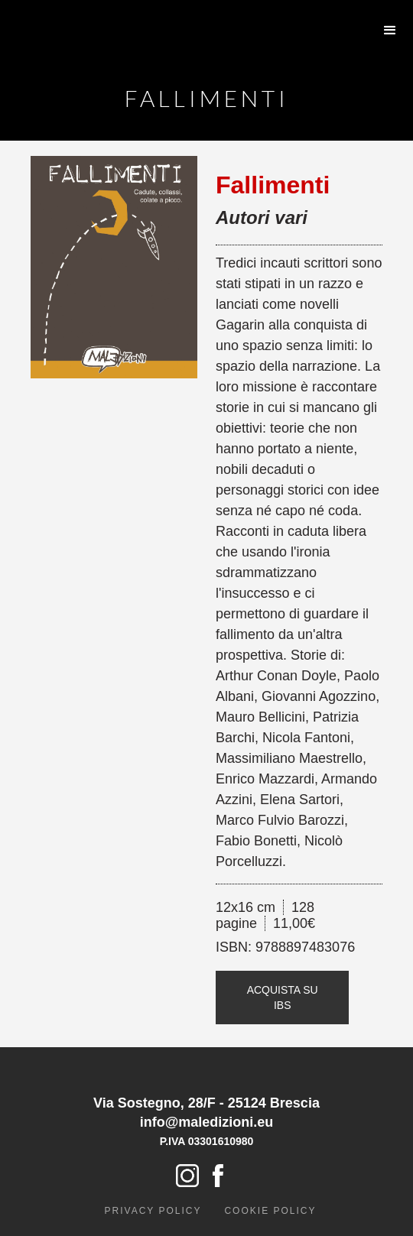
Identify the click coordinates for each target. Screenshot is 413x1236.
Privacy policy (153, 1210)
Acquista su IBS (282, 997)
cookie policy (270, 1210)
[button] (390, 31)
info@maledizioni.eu (207, 1122)
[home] (80, 15)
